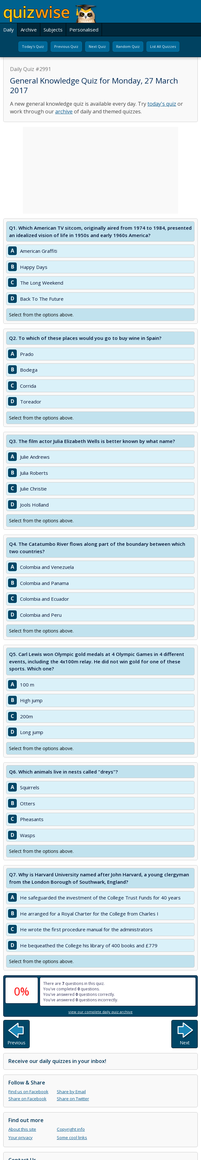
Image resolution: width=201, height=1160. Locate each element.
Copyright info (71, 1129)
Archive (29, 29)
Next (185, 1043)
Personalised (83, 29)
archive (64, 111)
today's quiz (161, 103)
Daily (8, 29)
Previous (16, 1043)
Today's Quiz (33, 46)
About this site (22, 1129)
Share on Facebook (27, 1099)
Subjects (53, 29)
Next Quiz (97, 46)
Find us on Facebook (28, 1091)
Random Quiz (128, 46)
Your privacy (20, 1137)
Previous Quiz (66, 46)
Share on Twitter (73, 1099)
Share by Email (71, 1091)
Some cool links (72, 1137)
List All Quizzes (163, 46)
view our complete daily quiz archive (100, 1011)
